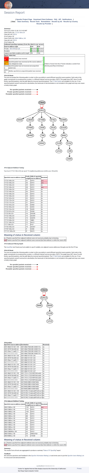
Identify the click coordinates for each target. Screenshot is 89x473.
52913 (15, 34)
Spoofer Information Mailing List (41, 455)
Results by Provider (44, 24)
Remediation (45, 21)
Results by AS (57, 21)
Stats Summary (23, 21)
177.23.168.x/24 (20, 32)
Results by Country (70, 21)
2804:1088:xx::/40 (20, 38)
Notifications (67, 19)
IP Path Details (57, 81)
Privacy (79, 468)
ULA (18, 49)
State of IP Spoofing (50, 450)
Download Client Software (43, 19)
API (59, 19)
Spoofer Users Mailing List (76, 455)
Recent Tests (35, 21)
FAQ (55, 19)
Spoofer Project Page (24, 19)
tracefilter (10, 247)
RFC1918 (12, 49)
